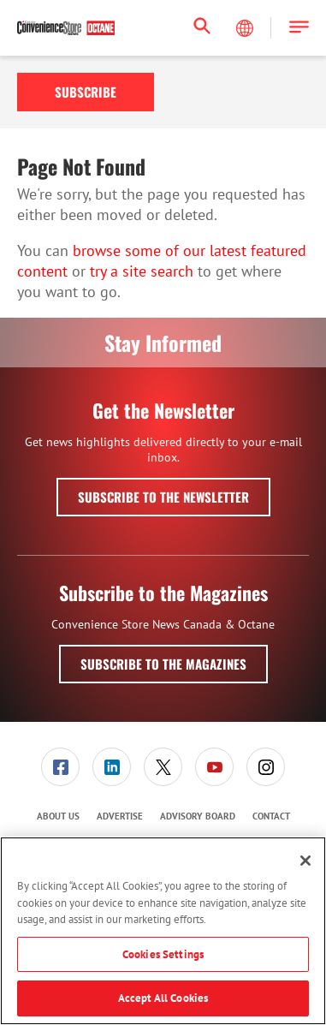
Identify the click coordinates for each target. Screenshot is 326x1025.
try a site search (141, 271)
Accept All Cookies (163, 998)
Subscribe (85, 91)
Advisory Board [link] (197, 816)
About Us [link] (58, 816)
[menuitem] (60, 767)
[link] (60, 767)
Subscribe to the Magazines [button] (163, 663)
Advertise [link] (120, 816)
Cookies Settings (163, 954)
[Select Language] (246, 28)
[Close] (305, 860)
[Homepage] (66, 28)
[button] (299, 28)
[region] (163, 931)
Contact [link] (271, 816)
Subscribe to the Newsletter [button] (163, 496)
